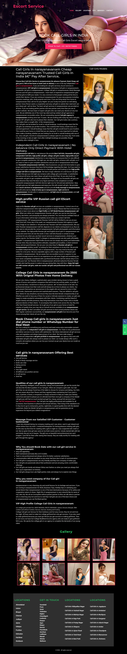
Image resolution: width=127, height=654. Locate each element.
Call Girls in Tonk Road (73, 635)
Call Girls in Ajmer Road (73, 631)
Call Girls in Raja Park (72, 618)
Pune (41, 607)
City (94, 10)
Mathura (43, 641)
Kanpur (42, 621)
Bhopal (18, 612)
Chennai (19, 616)
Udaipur (18, 626)
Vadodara (43, 611)
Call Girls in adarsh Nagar (99, 623)
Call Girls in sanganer (97, 618)
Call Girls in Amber (96, 627)
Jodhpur (19, 619)
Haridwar (19, 637)
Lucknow (43, 618)
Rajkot (42, 614)
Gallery (78, 10)
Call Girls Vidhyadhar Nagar (75, 606)
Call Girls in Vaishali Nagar (74, 610)
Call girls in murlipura (97, 615)
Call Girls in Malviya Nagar (74, 615)
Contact (110, 10)
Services (101, 10)
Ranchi (42, 627)
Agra (41, 623)
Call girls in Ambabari (98, 610)
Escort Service (28, 6)
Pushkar (19, 630)
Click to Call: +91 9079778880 (62, 46)
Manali (42, 636)
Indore (18, 608)
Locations (87, 10)
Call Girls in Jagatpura (98, 606)
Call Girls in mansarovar (98, 635)
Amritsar (43, 632)
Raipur (42, 625)
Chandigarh (44, 616)
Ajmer (18, 623)
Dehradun (19, 634)
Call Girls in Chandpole (98, 631)
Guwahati (43, 605)
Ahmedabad (20, 605)
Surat (42, 609)
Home (72, 10)
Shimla (42, 639)
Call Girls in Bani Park (72, 639)
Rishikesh (19, 641)
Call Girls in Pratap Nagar (74, 623)
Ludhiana (43, 634)
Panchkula (43, 630)
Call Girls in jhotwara (97, 639)
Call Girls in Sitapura (72, 627)
